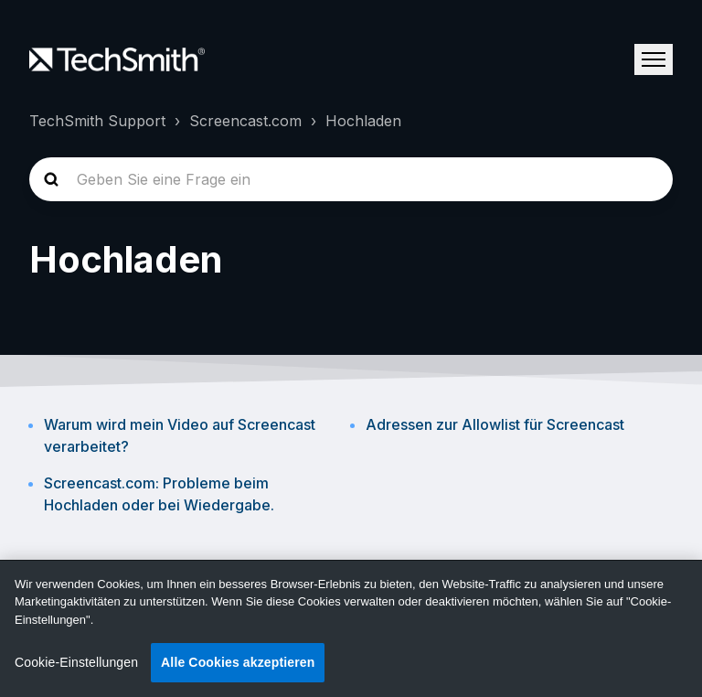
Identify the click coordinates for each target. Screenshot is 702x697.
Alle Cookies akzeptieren (237, 662)
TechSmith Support (97, 121)
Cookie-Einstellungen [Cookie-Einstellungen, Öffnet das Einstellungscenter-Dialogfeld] (76, 662)
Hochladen (363, 121)
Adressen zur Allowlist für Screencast (495, 424)
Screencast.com (245, 121)
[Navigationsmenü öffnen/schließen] (653, 59)
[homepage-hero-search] (351, 179)
